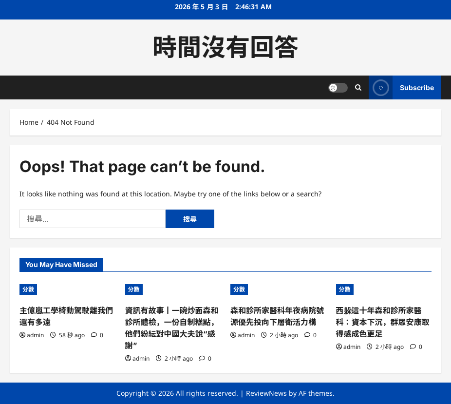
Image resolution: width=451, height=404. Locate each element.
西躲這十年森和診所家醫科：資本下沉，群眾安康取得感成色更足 (383, 322)
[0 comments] (97, 335)
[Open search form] (358, 87)
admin (35, 335)
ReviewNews (266, 393)
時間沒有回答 (225, 47)
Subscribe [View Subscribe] (401, 87)
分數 (28, 289)
